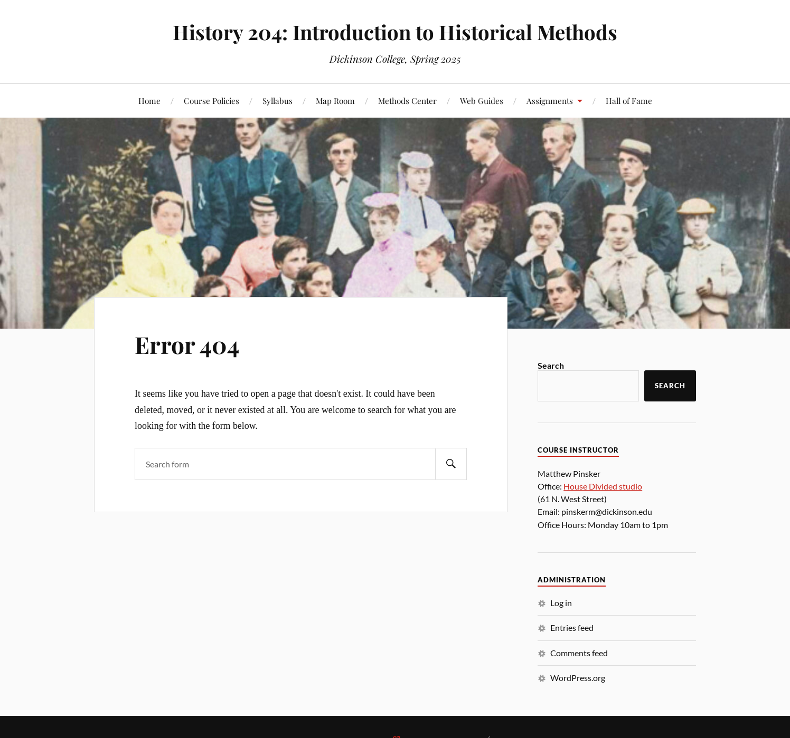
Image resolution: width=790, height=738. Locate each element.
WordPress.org (577, 678)
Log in (561, 603)
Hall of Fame (629, 100)
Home (149, 100)
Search (551, 365)
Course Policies (211, 100)
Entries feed (572, 627)
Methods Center (407, 100)
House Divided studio (602, 486)
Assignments (549, 100)
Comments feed (579, 653)
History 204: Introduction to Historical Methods (395, 31)
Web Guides (481, 100)
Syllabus (277, 100)
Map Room (335, 100)
